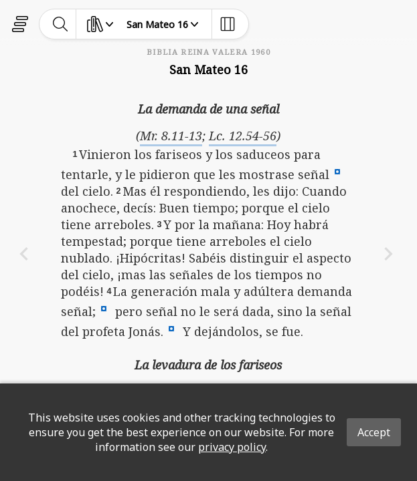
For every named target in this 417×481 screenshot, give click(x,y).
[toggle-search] (60, 24)
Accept (373, 432)
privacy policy (232, 447)
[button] (337, 171)
